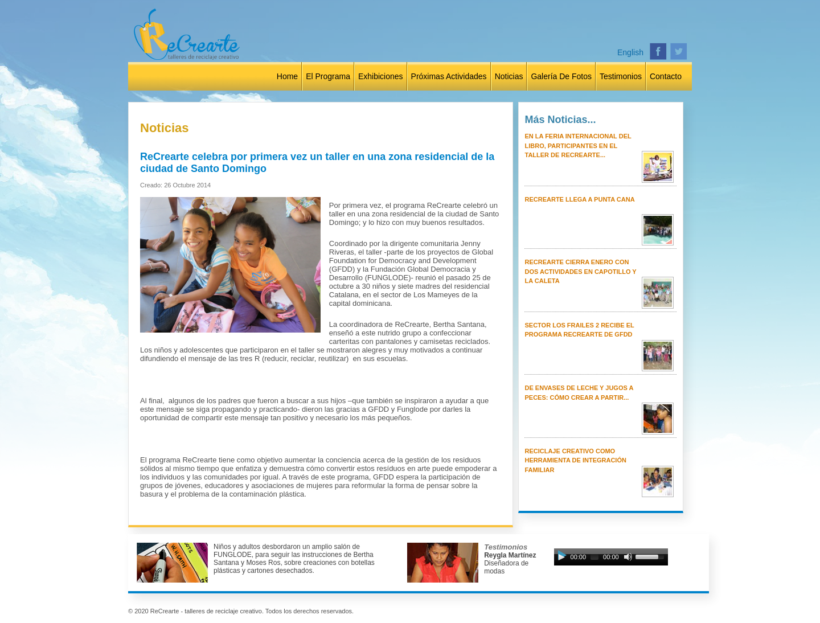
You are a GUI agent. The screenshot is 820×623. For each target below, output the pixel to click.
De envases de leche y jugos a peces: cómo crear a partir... (578, 392)
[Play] (561, 556)
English (630, 52)
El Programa (328, 76)
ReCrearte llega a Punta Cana (579, 199)
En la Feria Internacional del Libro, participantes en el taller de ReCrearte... (577, 145)
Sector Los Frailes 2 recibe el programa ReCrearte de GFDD (579, 330)
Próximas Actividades (449, 76)
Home (287, 76)
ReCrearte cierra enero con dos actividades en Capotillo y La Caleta (580, 271)
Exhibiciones (380, 76)
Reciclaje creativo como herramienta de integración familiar (575, 460)
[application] (611, 559)
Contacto (666, 76)
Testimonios (621, 76)
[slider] (594, 557)
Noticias (509, 76)
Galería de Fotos (561, 76)
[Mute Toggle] (628, 556)
